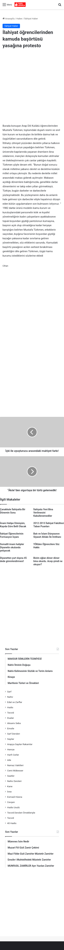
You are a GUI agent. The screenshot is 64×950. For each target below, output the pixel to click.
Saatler (11, 775)
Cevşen (11, 802)
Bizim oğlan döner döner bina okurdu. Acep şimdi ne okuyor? (47, 561)
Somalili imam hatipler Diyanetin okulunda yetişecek (12, 547)
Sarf (9, 691)
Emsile (10, 728)
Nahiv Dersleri (14, 781)
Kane (9, 786)
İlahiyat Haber (31, 18)
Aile (9, 760)
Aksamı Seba (14, 723)
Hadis (10, 707)
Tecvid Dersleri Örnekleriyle (21, 812)
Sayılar (10, 739)
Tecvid (10, 712)
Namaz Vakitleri (15, 765)
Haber (19, 18)
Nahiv (10, 696)
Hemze (11, 749)
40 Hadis (11, 823)
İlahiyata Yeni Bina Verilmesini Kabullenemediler (43, 512)
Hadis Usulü (13, 807)
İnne (9, 791)
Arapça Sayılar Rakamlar (19, 744)
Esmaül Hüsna (14, 796)
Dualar (10, 718)
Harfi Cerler (13, 754)
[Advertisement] (32, 87)
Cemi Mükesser (15, 770)
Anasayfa (8, 18)
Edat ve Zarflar (14, 702)
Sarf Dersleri (13, 733)
